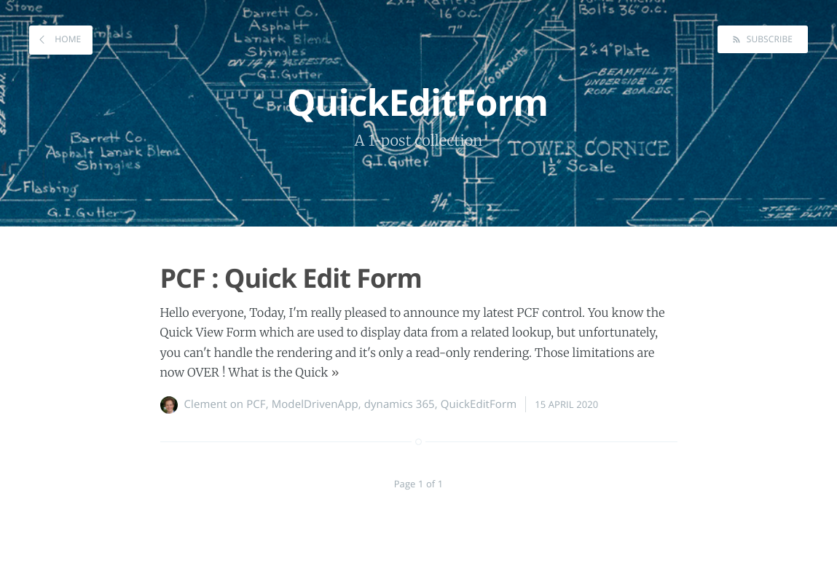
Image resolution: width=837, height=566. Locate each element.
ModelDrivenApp (315, 404)
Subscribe (768, 39)
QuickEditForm (478, 404)
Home (66, 39)
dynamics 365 (399, 404)
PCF (256, 404)
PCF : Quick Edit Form (291, 278)
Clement (205, 404)
